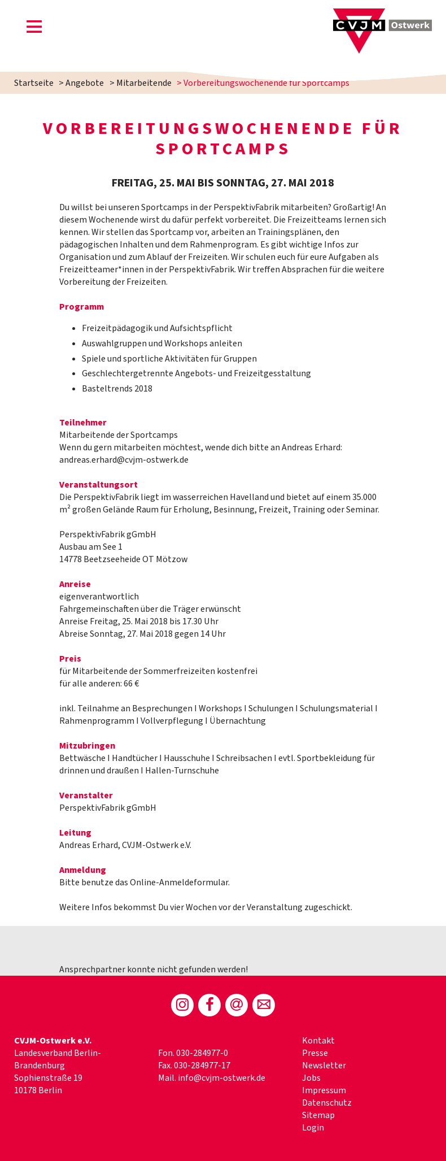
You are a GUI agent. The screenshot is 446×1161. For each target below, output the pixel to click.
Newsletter (324, 1065)
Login (313, 1127)
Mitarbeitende (144, 83)
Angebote (84, 83)
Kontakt (318, 1040)
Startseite (34, 83)
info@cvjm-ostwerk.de (221, 1078)
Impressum (324, 1090)
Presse (315, 1053)
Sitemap (318, 1115)
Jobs (311, 1078)
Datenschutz (327, 1103)
